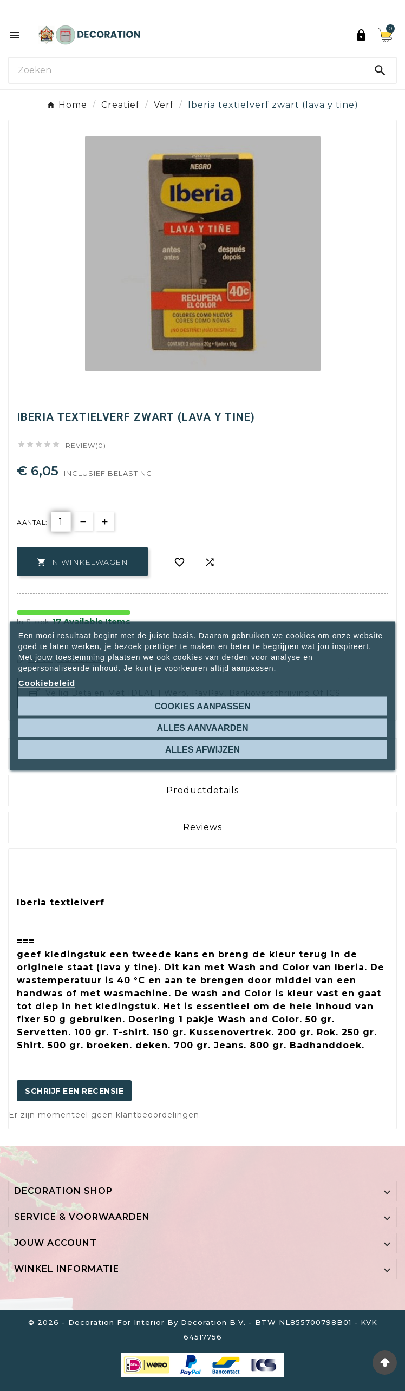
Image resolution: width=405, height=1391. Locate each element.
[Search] (186, 70)
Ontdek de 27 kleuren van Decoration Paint (207, 9)
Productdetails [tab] (202, 790)
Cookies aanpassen (203, 705)
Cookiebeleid (46, 682)
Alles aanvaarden (203, 727)
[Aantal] (61, 522)
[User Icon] (361, 35)
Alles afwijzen (202, 749)
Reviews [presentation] (202, 827)
